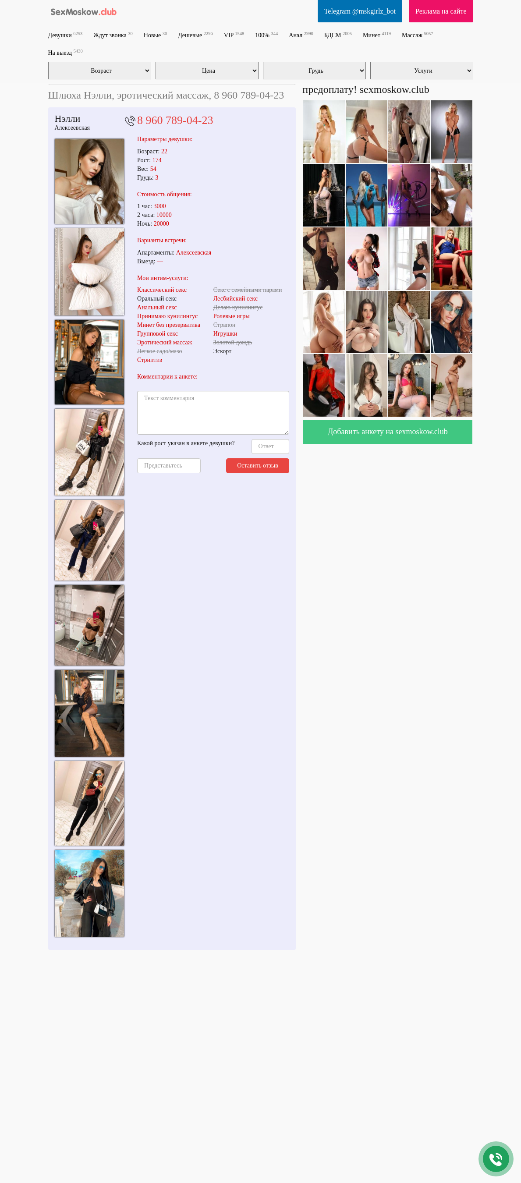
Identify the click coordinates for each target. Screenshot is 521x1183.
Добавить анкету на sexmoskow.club (388, 431)
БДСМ (338, 35)
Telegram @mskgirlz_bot (360, 11)
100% (266, 35)
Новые (155, 35)
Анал (301, 35)
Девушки (65, 35)
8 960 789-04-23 (175, 120)
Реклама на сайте (440, 11)
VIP (234, 35)
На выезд (65, 52)
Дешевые (195, 35)
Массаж (417, 35)
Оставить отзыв (257, 465)
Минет (377, 35)
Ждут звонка (113, 35)
